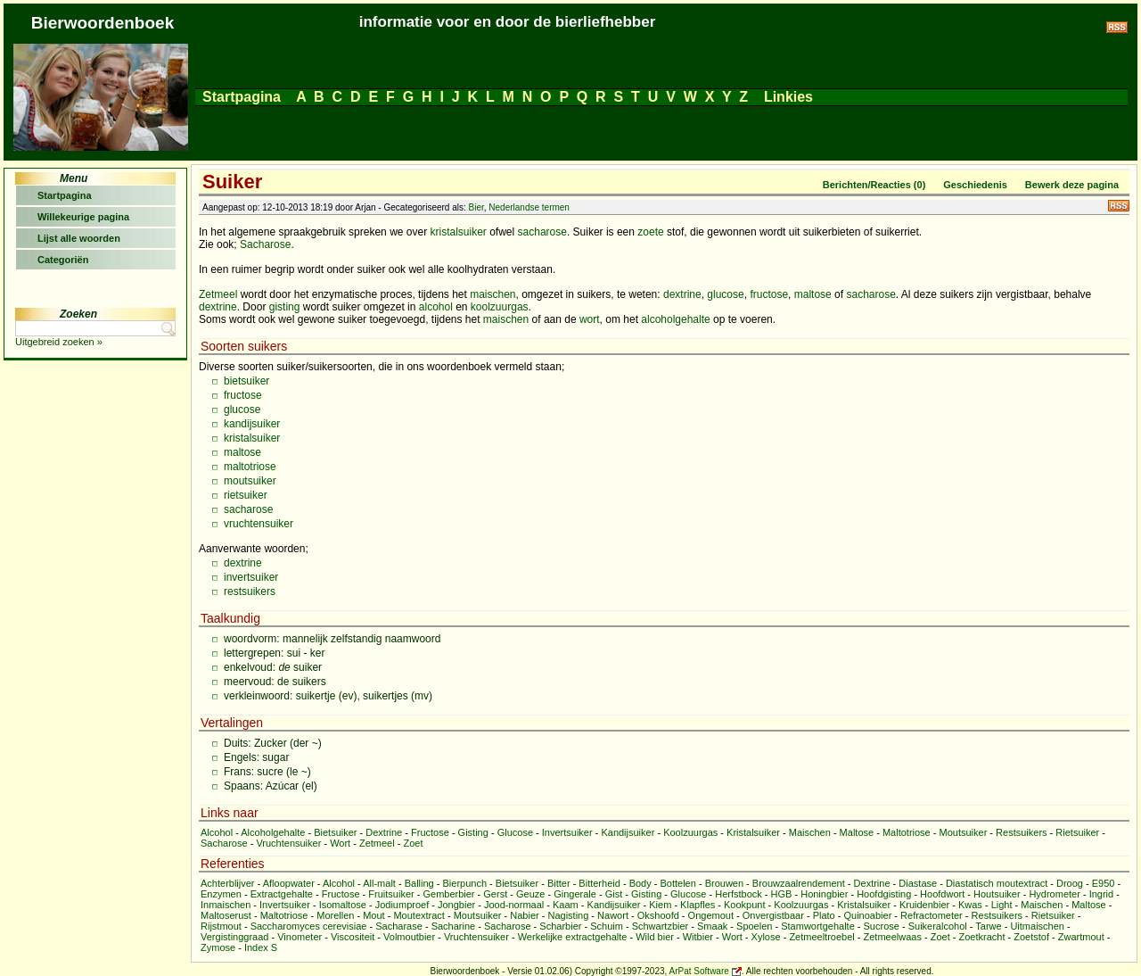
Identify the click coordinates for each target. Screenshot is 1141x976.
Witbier (698, 936)
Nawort (612, 915)
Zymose (218, 947)
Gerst (495, 894)
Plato (824, 915)
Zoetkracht (982, 936)
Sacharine (453, 926)
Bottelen (677, 883)
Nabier (524, 915)
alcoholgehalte (675, 319)
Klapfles (697, 904)
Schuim (606, 926)
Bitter (558, 883)
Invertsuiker (567, 832)
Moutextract (418, 915)
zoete (650, 232)
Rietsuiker (1077, 832)
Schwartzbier (660, 926)
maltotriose (250, 466)
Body (640, 883)
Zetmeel (218, 294)
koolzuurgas (500, 307)
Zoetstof (1031, 936)
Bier (476, 207)
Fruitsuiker (391, 894)
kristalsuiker (458, 232)
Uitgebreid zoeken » (59, 341)
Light (1002, 904)
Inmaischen (225, 904)
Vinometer (299, 936)
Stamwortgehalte (818, 926)
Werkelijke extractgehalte (573, 936)
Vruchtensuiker (288, 843)
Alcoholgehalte (273, 832)
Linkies (788, 96)
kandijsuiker (252, 424)
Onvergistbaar (773, 915)
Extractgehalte (281, 894)
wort (589, 319)
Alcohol (217, 832)
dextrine (682, 294)
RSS (1118, 205)
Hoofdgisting (884, 894)
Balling (419, 883)
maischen (492, 294)
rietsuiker (245, 495)
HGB (781, 894)
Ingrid (1101, 894)
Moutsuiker (964, 832)
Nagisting (567, 915)
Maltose (857, 832)
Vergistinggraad (234, 936)
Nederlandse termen (529, 207)
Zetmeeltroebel (821, 936)
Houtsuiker (997, 894)
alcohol (436, 307)
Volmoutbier (409, 936)
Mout (373, 915)
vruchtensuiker (258, 523)
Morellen (335, 915)
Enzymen (221, 894)
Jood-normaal (514, 904)
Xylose (766, 936)
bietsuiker (246, 381)
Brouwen (724, 883)
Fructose (430, 832)
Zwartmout (1081, 936)
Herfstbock (738, 894)
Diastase (918, 883)
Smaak (712, 926)
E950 (1103, 883)
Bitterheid (599, 883)
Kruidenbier (924, 904)
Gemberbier (448, 894)
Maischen (810, 832)
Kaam (566, 904)
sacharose (542, 232)
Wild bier (655, 936)
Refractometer (931, 915)
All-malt (379, 883)
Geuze (530, 894)
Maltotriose (906, 832)
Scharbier (560, 926)
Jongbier (456, 904)
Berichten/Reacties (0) (874, 184)
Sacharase (399, 926)
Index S (260, 947)
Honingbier (824, 894)
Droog (1069, 883)
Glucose (515, 832)
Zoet (413, 843)
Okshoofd (658, 915)
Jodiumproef (402, 904)
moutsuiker (250, 481)
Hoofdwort (942, 894)
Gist (614, 894)
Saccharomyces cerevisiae (308, 926)
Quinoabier (867, 915)
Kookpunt (744, 904)
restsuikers (249, 591)
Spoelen (754, 926)
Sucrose (881, 926)
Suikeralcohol (937, 926)
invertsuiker (251, 577)
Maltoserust (226, 915)
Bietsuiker (335, 832)
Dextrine (383, 832)
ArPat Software (699, 971)
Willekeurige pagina (83, 216)
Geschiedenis (975, 184)
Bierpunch (464, 883)
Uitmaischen (1037, 926)
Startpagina (241, 96)
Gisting (473, 832)
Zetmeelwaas (893, 936)
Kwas (970, 904)
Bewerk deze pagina (1072, 184)
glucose (725, 294)
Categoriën (62, 259)
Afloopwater (289, 883)
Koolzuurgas (690, 832)
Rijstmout (221, 926)
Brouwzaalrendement (798, 883)
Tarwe (988, 926)
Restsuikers (1021, 832)
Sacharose (265, 244)
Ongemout (711, 915)
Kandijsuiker (627, 832)
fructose (769, 294)
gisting (284, 307)
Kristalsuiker (753, 832)
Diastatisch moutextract (996, 883)
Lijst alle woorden (78, 238)
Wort (340, 843)
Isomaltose (342, 904)
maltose (813, 294)
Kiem (660, 904)
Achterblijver (228, 883)
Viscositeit (352, 936)
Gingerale (575, 894)
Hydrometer (1054, 894)
